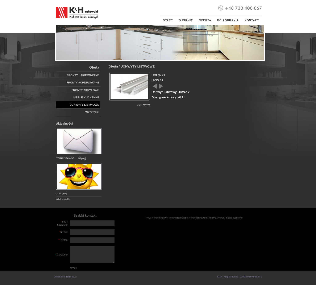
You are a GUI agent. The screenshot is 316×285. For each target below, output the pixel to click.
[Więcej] (82, 158)
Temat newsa (65, 158)
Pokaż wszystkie (63, 199)
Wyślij (73, 267)
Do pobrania (228, 20)
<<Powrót (143, 105)
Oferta (205, 20)
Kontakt (252, 20)
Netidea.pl (71, 276)
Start (168, 20)
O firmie (186, 20)
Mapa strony (230, 276)
